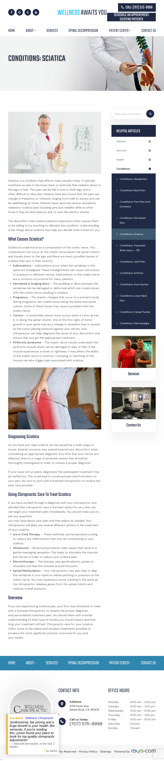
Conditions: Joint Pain (133, 262)
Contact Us (148, 31)
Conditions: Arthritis (132, 273)
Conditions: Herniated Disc (134, 221)
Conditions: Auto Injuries (130, 287)
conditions (123, 169)
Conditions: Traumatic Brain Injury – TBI (134, 248)
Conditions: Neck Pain (134, 191)
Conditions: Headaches (134, 179)
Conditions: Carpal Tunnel (131, 320)
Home (11, 31)
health (120, 160)
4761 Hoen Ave (84, 707)
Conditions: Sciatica (132, 234)
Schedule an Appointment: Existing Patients (131, 17)
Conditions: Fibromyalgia (135, 333)
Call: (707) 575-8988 (137, 7)
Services (52, 31)
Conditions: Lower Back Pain (135, 303)
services (121, 150)
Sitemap (105, 751)
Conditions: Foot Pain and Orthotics (133, 205)
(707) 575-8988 (86, 724)
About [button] (31, 31)
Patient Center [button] (120, 31)
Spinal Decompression (83, 31)
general (121, 141)
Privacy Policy (88, 751)
